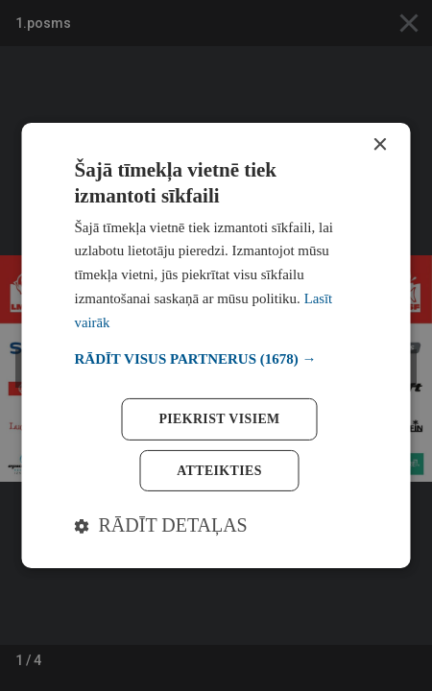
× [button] (379, 145)
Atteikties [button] (219, 470)
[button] (216, 359)
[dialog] (216, 346)
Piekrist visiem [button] (219, 418)
